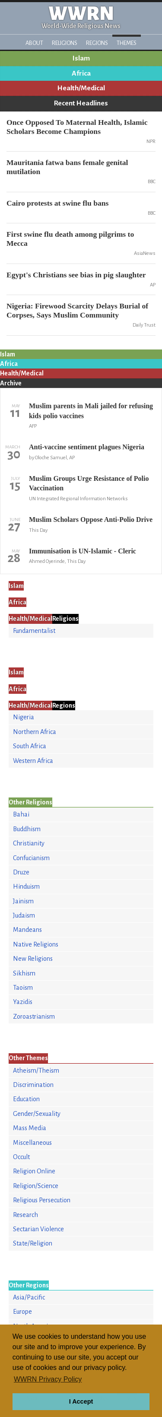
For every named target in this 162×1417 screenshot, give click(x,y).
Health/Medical (81, 88)
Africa (81, 73)
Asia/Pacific (29, 1297)
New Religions (33, 958)
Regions (97, 43)
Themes (127, 43)
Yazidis (22, 1001)
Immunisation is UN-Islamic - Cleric (82, 551)
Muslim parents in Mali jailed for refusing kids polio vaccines (91, 410)
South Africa (29, 746)
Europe (22, 1311)
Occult (21, 1156)
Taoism (23, 987)
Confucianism (31, 858)
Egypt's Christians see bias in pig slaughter (76, 274)
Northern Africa (34, 731)
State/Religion (32, 1243)
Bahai (21, 814)
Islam (81, 58)
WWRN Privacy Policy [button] (48, 1379)
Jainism (23, 901)
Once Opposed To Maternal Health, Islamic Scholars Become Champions (76, 127)
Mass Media (29, 1128)
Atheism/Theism (36, 1070)
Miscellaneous (32, 1142)
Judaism (24, 915)
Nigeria (23, 717)
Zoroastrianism (34, 1016)
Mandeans (27, 929)
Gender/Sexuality (36, 1113)
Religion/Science (35, 1185)
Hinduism (26, 886)
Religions (64, 43)
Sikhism (24, 973)
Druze (21, 872)
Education (26, 1099)
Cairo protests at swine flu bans (57, 203)
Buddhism (27, 829)
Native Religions (35, 944)
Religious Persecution (41, 1200)
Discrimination (33, 1084)
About (34, 43)
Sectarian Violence (38, 1229)
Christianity (28, 843)
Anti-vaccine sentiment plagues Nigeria (86, 447)
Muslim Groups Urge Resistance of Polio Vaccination (89, 483)
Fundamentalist (34, 630)
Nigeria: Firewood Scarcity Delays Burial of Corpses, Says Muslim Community (77, 310)
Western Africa (33, 760)
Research (25, 1214)
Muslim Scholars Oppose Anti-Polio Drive (90, 519)
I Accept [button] (81, 1401)
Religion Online (34, 1171)
